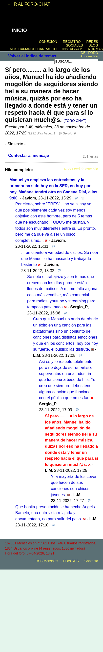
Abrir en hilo (89, 56)
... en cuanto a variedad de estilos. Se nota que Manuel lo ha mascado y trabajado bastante (59, 258)
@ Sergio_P (67, 133)
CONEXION (48, 42)
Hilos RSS (71, 561)
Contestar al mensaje (28, 155)
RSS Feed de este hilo (81, 169)
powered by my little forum (51, 569)
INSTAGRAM (72, 49)
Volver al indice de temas (32, 56)
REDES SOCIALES (82, 43)
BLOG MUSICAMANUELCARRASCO (54, 47)
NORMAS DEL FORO (92, 51)
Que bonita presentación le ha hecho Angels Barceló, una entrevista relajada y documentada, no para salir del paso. (55, 513)
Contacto (91, 561)
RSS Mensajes (47, 561)
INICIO (19, 30)
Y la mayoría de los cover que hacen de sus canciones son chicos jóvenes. (74, 485)
